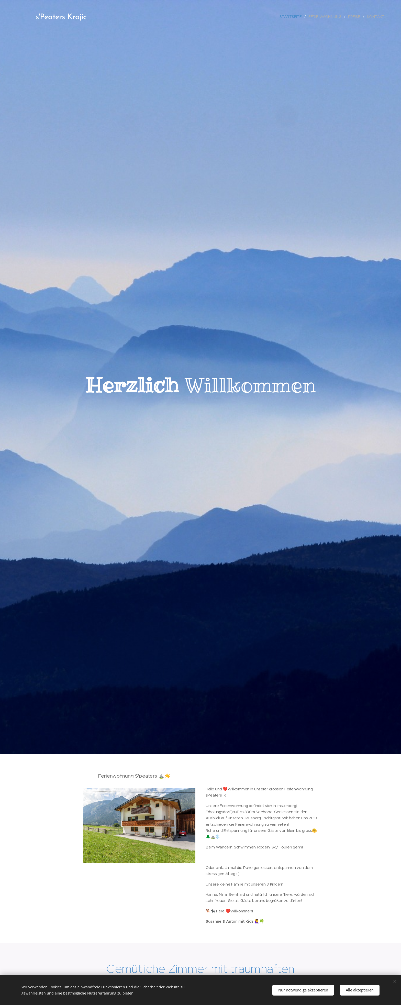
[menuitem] (293, 16)
